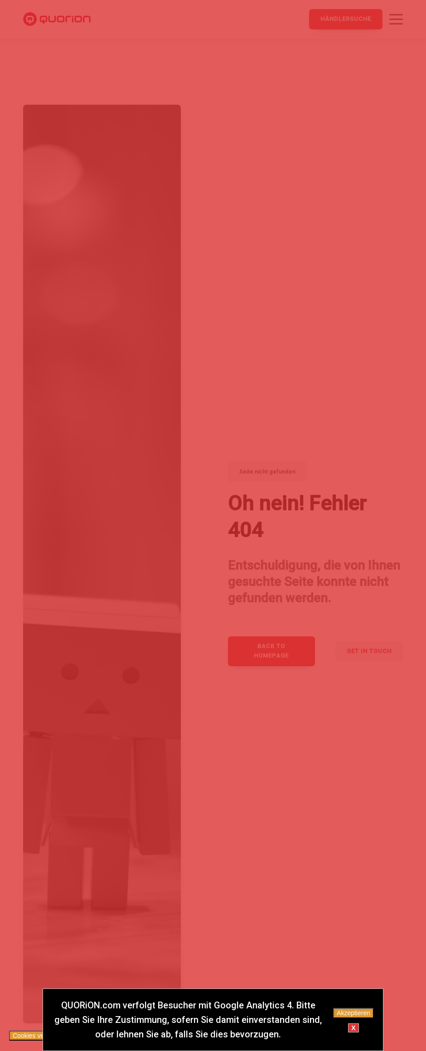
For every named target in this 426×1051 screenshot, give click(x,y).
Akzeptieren (353, 1013)
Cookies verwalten (38, 1035)
